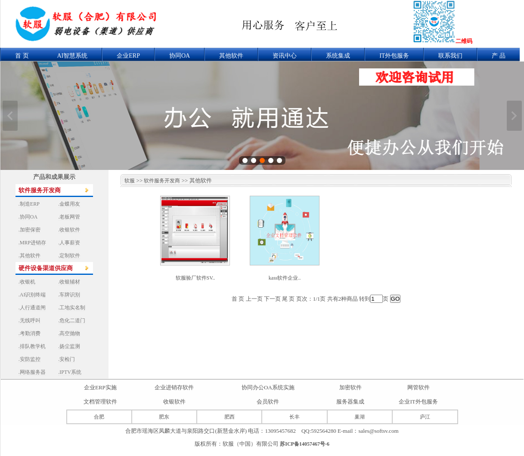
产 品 (498, 55)
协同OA (179, 55)
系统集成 (338, 55)
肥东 (164, 417)
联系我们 (450, 55)
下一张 (514, 116)
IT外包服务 (394, 55)
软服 (128, 181)
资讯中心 (285, 55)
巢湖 (359, 417)
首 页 (22, 55)
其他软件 (231, 55)
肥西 (229, 417)
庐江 (425, 417)
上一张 (10, 116)
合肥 (99, 417)
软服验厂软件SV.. (195, 278)
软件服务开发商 (162, 181)
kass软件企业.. (285, 278)
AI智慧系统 (72, 55)
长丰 (294, 417)
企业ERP (128, 55)
